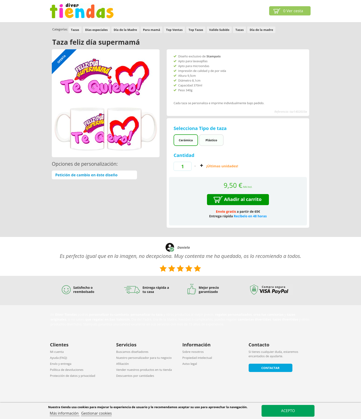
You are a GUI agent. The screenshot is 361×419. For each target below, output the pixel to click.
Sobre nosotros (193, 352)
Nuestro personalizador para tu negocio (144, 358)
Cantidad (184, 155)
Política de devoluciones (66, 370)
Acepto (288, 410)
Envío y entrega (60, 364)
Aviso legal (189, 364)
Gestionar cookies (96, 413)
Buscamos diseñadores (132, 352)
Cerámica (186, 140)
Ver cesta (293, 10)
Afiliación (122, 364)
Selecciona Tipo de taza (201, 128)
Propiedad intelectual (197, 358)
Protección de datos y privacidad (72, 376)
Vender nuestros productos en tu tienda (144, 370)
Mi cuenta (57, 352)
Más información (64, 413)
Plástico (211, 140)
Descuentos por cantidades (135, 376)
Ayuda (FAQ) (58, 358)
